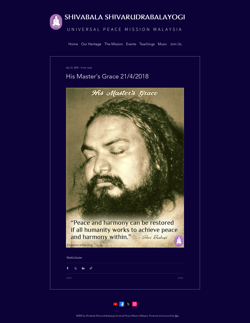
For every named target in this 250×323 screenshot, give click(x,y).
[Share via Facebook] (67, 268)
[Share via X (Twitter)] (75, 268)
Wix (177, 315)
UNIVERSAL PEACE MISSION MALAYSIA (125, 29)
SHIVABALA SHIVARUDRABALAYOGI (125, 17)
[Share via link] (90, 268)
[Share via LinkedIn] (83, 268)
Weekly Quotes (74, 257)
